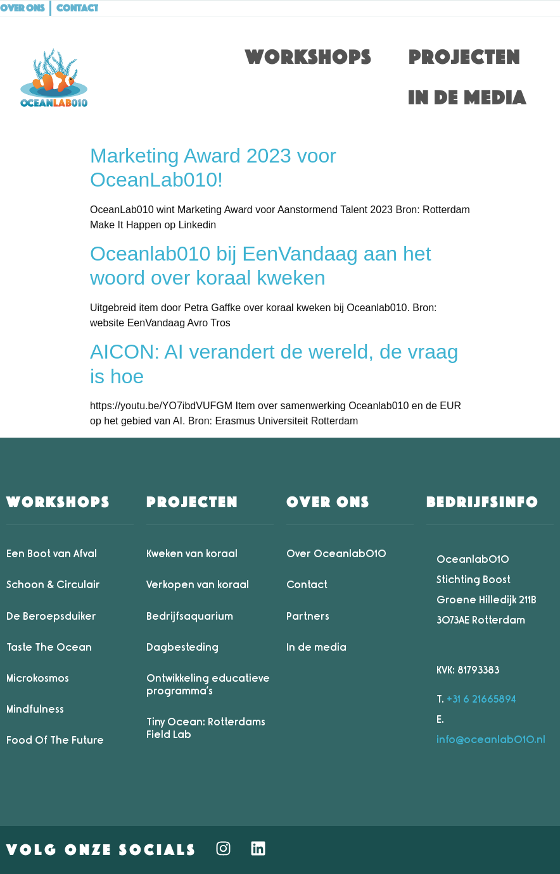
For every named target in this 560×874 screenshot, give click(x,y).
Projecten (464, 57)
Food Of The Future (55, 740)
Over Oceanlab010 (336, 554)
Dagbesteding (182, 647)
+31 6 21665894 (481, 699)
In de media (467, 97)
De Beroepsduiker (51, 616)
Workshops (308, 57)
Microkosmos (37, 678)
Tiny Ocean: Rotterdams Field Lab (205, 728)
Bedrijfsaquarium (189, 616)
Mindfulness (35, 709)
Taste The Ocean (49, 647)
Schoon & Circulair (53, 585)
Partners (307, 616)
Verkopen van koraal (197, 585)
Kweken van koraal (192, 554)
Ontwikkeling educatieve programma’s (208, 684)
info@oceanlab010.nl (490, 740)
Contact (307, 585)
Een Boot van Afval (51, 554)
